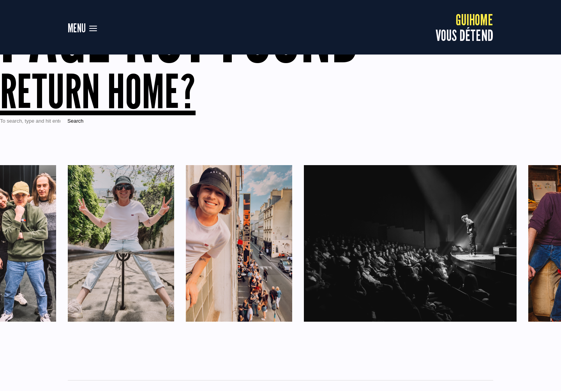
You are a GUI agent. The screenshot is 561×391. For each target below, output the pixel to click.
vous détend (464, 27)
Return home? (98, 91)
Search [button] (75, 120)
